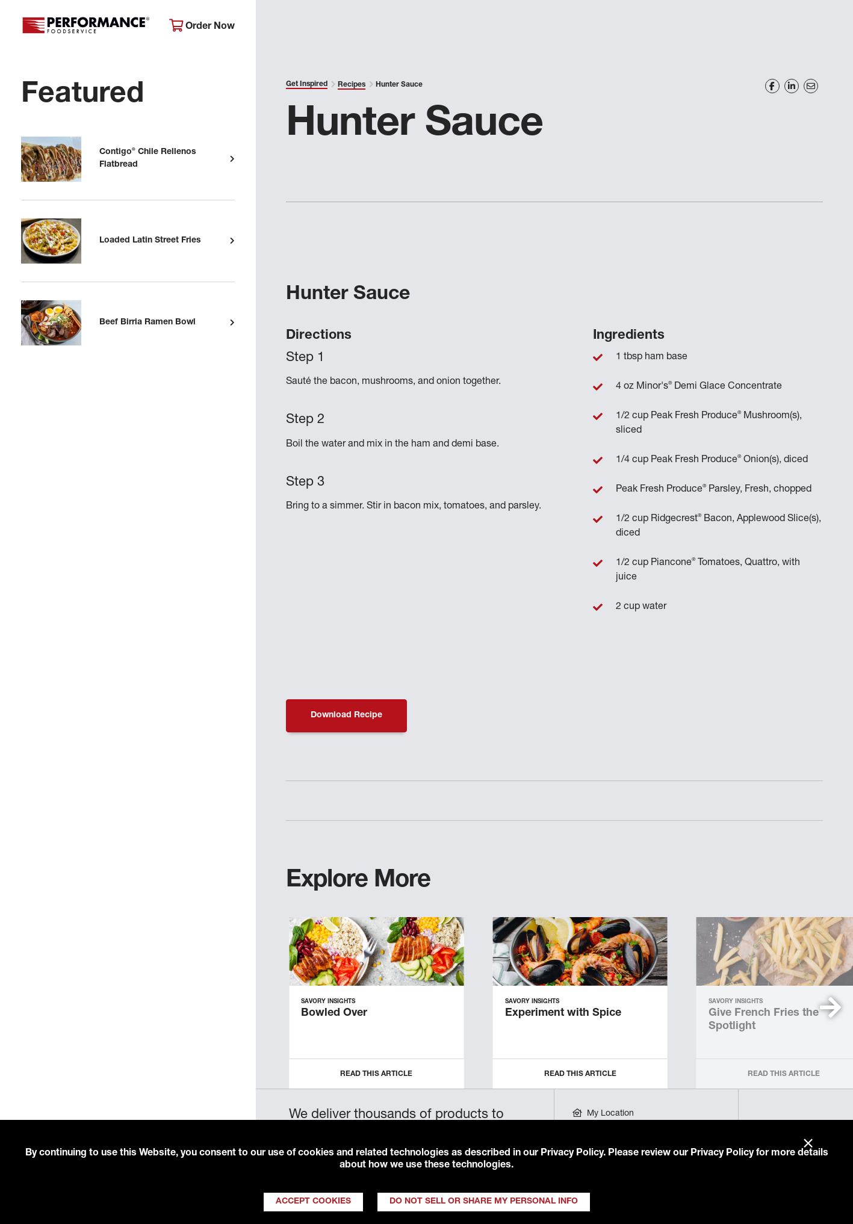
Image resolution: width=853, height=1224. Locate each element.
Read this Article (376, 1074)
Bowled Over (334, 1013)
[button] (830, 1007)
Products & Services (441, 27)
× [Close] (808, 1144)
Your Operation (556, 27)
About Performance (317, 27)
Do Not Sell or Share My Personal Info (483, 1202)
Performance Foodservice (86, 27)
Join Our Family (751, 27)
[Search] (828, 28)
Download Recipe (346, 715)
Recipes (351, 84)
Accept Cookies (313, 1202)
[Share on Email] (811, 86)
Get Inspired (652, 27)
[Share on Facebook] (772, 86)
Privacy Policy (572, 1153)
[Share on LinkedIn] (791, 86)
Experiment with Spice (563, 1013)
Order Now (202, 26)
